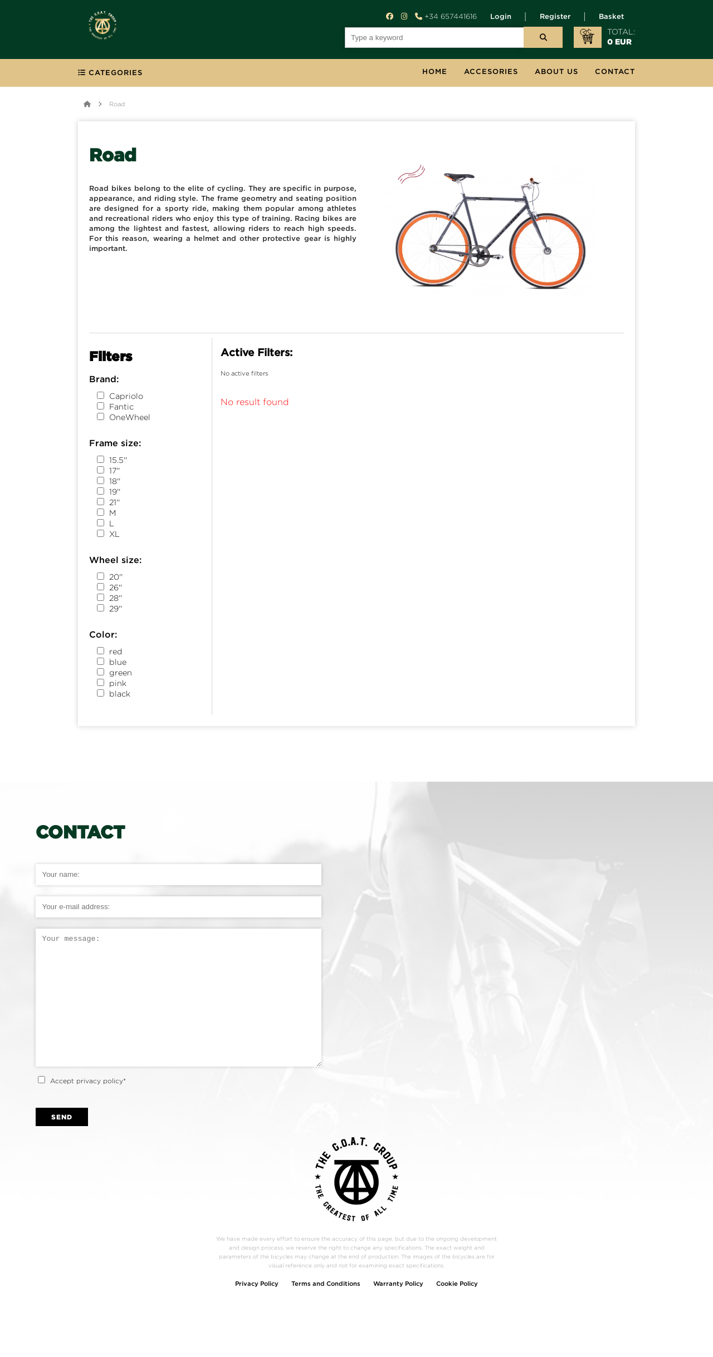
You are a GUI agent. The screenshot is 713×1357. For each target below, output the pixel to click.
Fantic (115, 408)
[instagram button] (404, 16)
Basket (611, 17)
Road (117, 106)
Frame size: (115, 446)
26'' (109, 589)
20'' (110, 579)
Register (555, 17)
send (61, 1144)
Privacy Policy (257, 1311)
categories (110, 75)
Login (500, 17)
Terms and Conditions (325, 1311)
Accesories (491, 74)
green (114, 674)
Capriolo (120, 398)
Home (434, 74)
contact (615, 74)
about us (556, 74)
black (113, 696)
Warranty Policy (398, 1311)
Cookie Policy (457, 1311)
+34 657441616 (446, 16)
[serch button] (543, 37)
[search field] (434, 37)
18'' (108, 483)
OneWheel (123, 419)
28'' (109, 600)
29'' (109, 610)
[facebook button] (389, 16)
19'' (108, 494)
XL (108, 536)
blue (111, 664)
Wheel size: (115, 563)
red (110, 653)
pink (111, 685)
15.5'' (112, 462)
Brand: (104, 382)
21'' (108, 504)
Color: (103, 637)
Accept (88, 1108)
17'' (108, 472)
